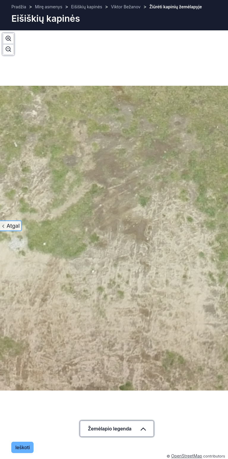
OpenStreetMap (186, 455)
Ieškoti (22, 447)
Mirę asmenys (48, 6)
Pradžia (18, 6)
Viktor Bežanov (126, 6)
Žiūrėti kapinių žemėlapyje (175, 6)
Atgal (13, 226)
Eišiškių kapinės (86, 6)
